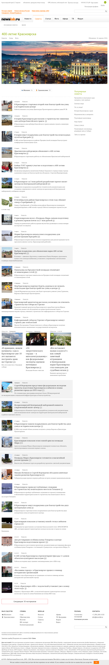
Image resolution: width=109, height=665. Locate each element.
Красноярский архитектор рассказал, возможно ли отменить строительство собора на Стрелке (42, 303)
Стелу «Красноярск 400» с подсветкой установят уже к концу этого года (41, 587)
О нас (21, 615)
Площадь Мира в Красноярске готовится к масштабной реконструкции (39, 459)
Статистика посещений (78, 616)
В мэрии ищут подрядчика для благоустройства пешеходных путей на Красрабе (42, 136)
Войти (103, 5)
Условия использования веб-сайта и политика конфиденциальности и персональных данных (30, 632)
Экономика (29, 331)
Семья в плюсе (79, 125)
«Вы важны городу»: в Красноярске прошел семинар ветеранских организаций (38, 571)
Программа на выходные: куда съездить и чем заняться (84, 99)
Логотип (22, 620)
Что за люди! (78, 107)
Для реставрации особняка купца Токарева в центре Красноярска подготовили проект (38, 540)
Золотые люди (79, 104)
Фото (17, 38)
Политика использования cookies (12, 634)
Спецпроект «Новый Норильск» (12, 13)
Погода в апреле (7, 11)
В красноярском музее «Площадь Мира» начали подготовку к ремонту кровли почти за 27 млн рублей (41, 219)
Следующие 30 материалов (25, 601)
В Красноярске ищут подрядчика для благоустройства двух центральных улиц (41, 506)
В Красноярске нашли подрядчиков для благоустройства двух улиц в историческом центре (42, 425)
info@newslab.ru (97, 617)
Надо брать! (78, 122)
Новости (4, 38)
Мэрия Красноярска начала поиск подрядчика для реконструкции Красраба (37, 235)
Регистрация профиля (91, 6)
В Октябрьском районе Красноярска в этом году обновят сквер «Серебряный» (40, 201)
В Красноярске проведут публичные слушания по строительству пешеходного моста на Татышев (38, 488)
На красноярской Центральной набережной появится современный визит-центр (38, 406)
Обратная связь (25, 617)
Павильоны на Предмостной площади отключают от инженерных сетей (37, 271)
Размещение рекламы (81, 619)
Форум (58, 620)
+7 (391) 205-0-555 (98, 615)
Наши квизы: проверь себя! (40, 11)
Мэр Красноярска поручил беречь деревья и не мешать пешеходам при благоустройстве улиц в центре (39, 287)
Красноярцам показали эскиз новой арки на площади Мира (38, 441)
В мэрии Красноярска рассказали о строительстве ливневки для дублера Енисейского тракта (41, 119)
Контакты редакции (27, 625)
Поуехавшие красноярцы (82, 118)
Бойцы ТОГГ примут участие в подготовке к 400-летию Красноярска (39, 166)
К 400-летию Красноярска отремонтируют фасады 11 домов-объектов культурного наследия (42, 557)
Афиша (58, 615)
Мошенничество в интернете (83, 114)
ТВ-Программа (61, 617)
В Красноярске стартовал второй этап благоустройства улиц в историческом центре (41, 105)
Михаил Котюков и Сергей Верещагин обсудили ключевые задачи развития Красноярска (41, 473)
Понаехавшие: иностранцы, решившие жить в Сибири (83, 130)
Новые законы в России (22, 11)
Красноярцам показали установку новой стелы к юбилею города (40, 522)
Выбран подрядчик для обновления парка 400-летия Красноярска (38, 252)
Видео (58, 622)
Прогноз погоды (73, 3)
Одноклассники (8, 617)
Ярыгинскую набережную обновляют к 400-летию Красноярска (37, 152)
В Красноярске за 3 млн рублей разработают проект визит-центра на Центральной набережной (41, 182)
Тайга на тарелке (79, 135)
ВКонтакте (6, 615)
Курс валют (94, 3)
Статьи (11, 38)
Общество (5, 331)
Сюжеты (41, 620)
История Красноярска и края (83, 111)
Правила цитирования (90, 659)
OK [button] (96, 662)
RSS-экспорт (24, 622)
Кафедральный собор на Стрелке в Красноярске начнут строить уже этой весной (39, 321)
